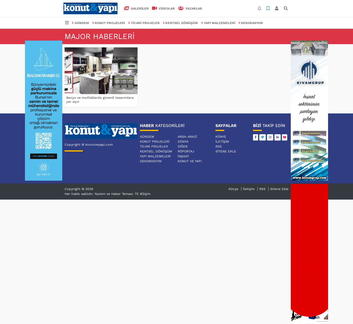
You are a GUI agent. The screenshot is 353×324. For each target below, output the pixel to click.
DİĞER (182, 146)
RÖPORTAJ (186, 151)
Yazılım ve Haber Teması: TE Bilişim (122, 194)
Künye (220, 136)
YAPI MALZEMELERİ (218, 23)
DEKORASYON (251, 23)
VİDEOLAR (163, 8)
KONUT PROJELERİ (108, 23)
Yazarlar (190, 8)
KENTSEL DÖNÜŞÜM (180, 23)
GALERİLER (136, 8)
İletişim (222, 141)
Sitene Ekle (225, 151)
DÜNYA (183, 141)
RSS (218, 146)
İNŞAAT (183, 156)
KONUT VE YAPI (190, 161)
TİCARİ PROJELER (144, 23)
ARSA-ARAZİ (187, 136)
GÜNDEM (80, 23)
